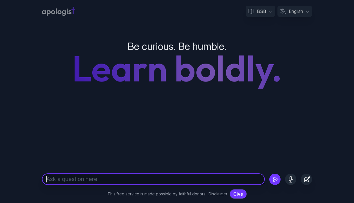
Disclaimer (218, 193)
